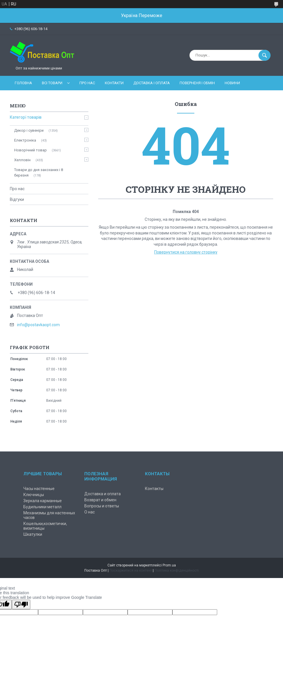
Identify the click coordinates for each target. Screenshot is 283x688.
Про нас (87, 83)
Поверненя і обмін (197, 83)
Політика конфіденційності (176, 570)
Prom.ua (169, 565)
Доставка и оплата (102, 493)
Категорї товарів (26, 117)
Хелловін (22, 160)
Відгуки (17, 199)
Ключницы (33, 494)
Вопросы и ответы (101, 506)
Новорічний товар (30, 150)
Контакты (154, 488)
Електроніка (25, 140)
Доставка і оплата (151, 83)
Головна (23, 83)
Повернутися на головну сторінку (185, 252)
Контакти (114, 83)
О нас (89, 512)
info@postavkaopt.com (38, 324)
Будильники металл (42, 506)
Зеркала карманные (42, 500)
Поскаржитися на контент (130, 570)
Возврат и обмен (100, 500)
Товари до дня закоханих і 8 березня (38, 172)
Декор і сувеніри (29, 130)
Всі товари (52, 83)
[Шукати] (264, 55)
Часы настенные (39, 488)
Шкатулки (32, 534)
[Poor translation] (21, 604)
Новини (232, 83)
